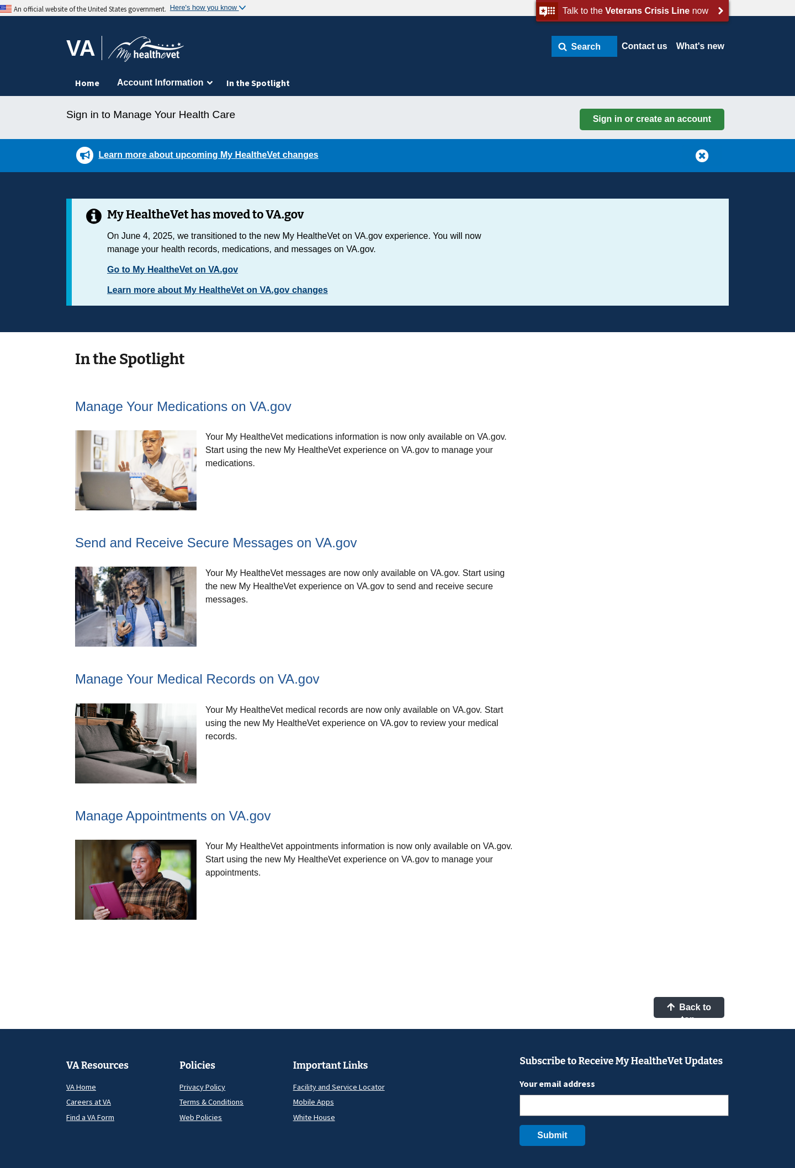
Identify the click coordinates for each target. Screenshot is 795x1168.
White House (314, 1117)
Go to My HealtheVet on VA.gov (172, 269)
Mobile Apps (313, 1102)
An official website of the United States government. (90, 8)
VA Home (81, 1087)
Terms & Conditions (211, 1102)
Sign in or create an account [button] (652, 119)
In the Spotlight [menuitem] (258, 82)
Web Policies (200, 1117)
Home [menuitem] (87, 82)
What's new (700, 46)
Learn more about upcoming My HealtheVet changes (208, 154)
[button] (584, 46)
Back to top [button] (689, 1010)
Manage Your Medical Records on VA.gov (197, 678)
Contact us (644, 46)
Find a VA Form (90, 1117)
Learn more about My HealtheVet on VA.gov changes (217, 290)
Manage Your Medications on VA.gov (183, 406)
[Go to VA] (84, 48)
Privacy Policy (202, 1087)
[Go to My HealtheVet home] (146, 52)
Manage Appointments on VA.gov (173, 815)
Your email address (557, 1083)
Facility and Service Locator (339, 1087)
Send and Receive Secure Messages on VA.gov (216, 542)
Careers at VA (88, 1102)
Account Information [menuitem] (160, 82)
